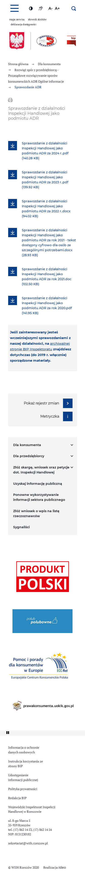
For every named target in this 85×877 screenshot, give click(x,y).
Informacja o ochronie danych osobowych (23, 750)
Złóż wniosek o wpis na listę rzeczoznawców (36, 514)
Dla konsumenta (27, 445)
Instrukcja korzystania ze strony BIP (25, 763)
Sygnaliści (21, 527)
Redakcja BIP (17, 798)
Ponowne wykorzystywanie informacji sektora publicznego (39, 497)
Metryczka (56, 416)
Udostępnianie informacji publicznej (23, 777)
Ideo (62, 867)
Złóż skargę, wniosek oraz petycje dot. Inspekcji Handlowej (41, 470)
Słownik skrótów (37, 19)
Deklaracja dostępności (23, 24)
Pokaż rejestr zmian (48, 403)
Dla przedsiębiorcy (28, 456)
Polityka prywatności (22, 789)
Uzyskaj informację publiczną (37, 483)
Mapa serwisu (17, 19)
